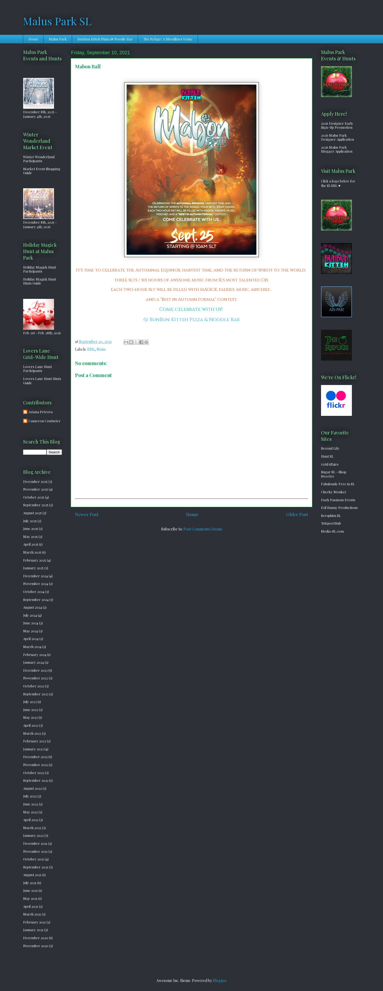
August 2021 (32, 874)
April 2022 (30, 819)
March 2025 (32, 552)
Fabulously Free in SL (338, 484)
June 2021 (30, 890)
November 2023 (35, 678)
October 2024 (33, 591)
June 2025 (30, 528)
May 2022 (30, 812)
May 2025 (30, 536)
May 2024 (30, 631)
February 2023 (34, 741)
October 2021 (33, 859)
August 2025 (32, 513)
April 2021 (30, 906)
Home (33, 39)
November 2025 (35, 489)
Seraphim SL (331, 515)
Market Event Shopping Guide (41, 170)
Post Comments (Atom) (203, 529)
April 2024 (31, 638)
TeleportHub (331, 523)
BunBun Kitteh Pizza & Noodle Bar (105, 39)
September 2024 (36, 599)
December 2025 (35, 481)
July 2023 (30, 701)
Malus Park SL (57, 21)
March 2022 (32, 827)
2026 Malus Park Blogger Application (336, 149)
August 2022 (32, 788)
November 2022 (35, 764)
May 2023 (30, 717)
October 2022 (33, 772)
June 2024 (30, 623)
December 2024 (35, 576)
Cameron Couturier (44, 421)
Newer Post (86, 514)
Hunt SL (327, 456)
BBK (90, 349)
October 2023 (33, 686)
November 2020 (35, 945)
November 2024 (35, 583)
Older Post (297, 514)
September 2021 (35, 867)
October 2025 (33, 497)
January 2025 (33, 568)
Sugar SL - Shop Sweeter (333, 474)
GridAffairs (330, 464)
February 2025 (34, 560)
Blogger (219, 980)
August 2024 (32, 607)
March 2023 (32, 733)
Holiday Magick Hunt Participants (39, 269)
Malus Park (58, 39)
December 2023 (35, 670)
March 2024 (32, 646)
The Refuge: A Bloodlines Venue (168, 39)
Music (101, 349)
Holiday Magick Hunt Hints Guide (39, 281)
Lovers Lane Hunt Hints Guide (42, 380)
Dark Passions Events (338, 499)
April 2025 (30, 544)
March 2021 (32, 914)
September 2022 (35, 780)
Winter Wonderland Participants (39, 158)
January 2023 (33, 749)
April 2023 (30, 725)
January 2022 (33, 835)
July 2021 (29, 882)
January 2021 (33, 929)
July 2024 (30, 615)
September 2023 (35, 694)
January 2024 (33, 662)
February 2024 (34, 654)
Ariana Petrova (40, 412)
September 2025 (35, 505)
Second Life (330, 448)
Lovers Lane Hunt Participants (37, 368)
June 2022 (30, 804)
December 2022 (35, 756)
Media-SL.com (332, 531)
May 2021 (30, 898)
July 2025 (30, 521)
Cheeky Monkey (334, 492)
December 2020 (35, 937)
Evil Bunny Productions (339, 507)
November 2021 (35, 851)
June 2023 (30, 709)
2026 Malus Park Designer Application (337, 137)
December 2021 (35, 843)
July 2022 (30, 796)
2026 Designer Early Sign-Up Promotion (337, 125)
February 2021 (34, 922)
